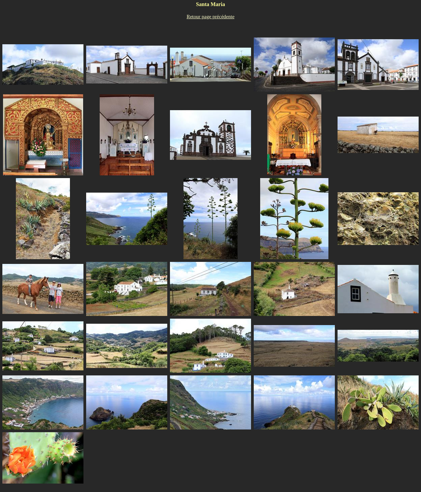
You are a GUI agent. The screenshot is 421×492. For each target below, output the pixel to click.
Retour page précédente (210, 16)
